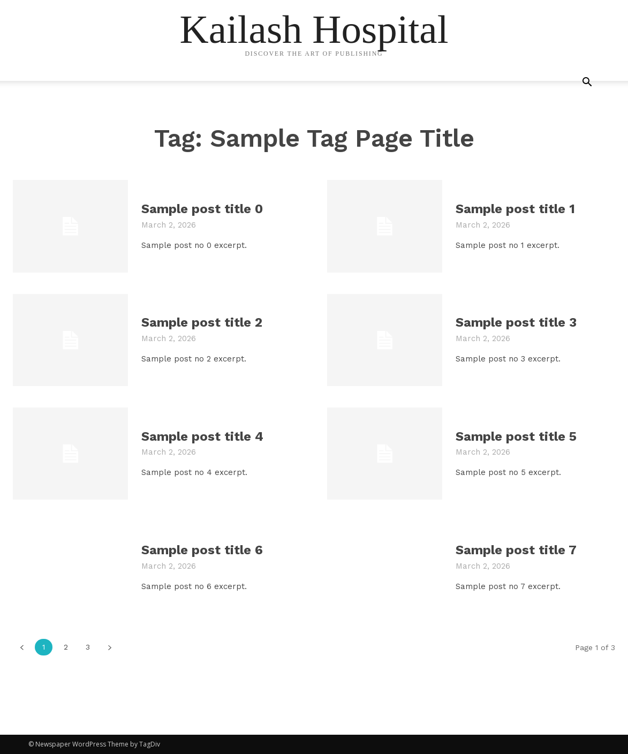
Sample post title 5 (516, 436)
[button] (587, 83)
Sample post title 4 (202, 436)
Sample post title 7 (516, 549)
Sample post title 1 (515, 208)
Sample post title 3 (516, 322)
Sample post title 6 (202, 549)
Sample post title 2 (201, 322)
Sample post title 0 (202, 208)
